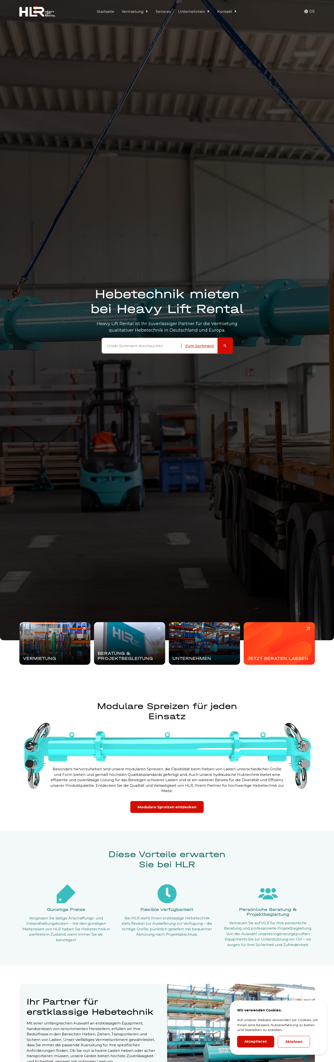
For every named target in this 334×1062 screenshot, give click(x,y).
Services (163, 11)
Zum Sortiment (199, 346)
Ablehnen (294, 1042)
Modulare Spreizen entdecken (167, 807)
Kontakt (227, 11)
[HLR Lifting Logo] (37, 11)
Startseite (105, 11)
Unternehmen (194, 11)
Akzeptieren (255, 1041)
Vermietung (135, 11)
